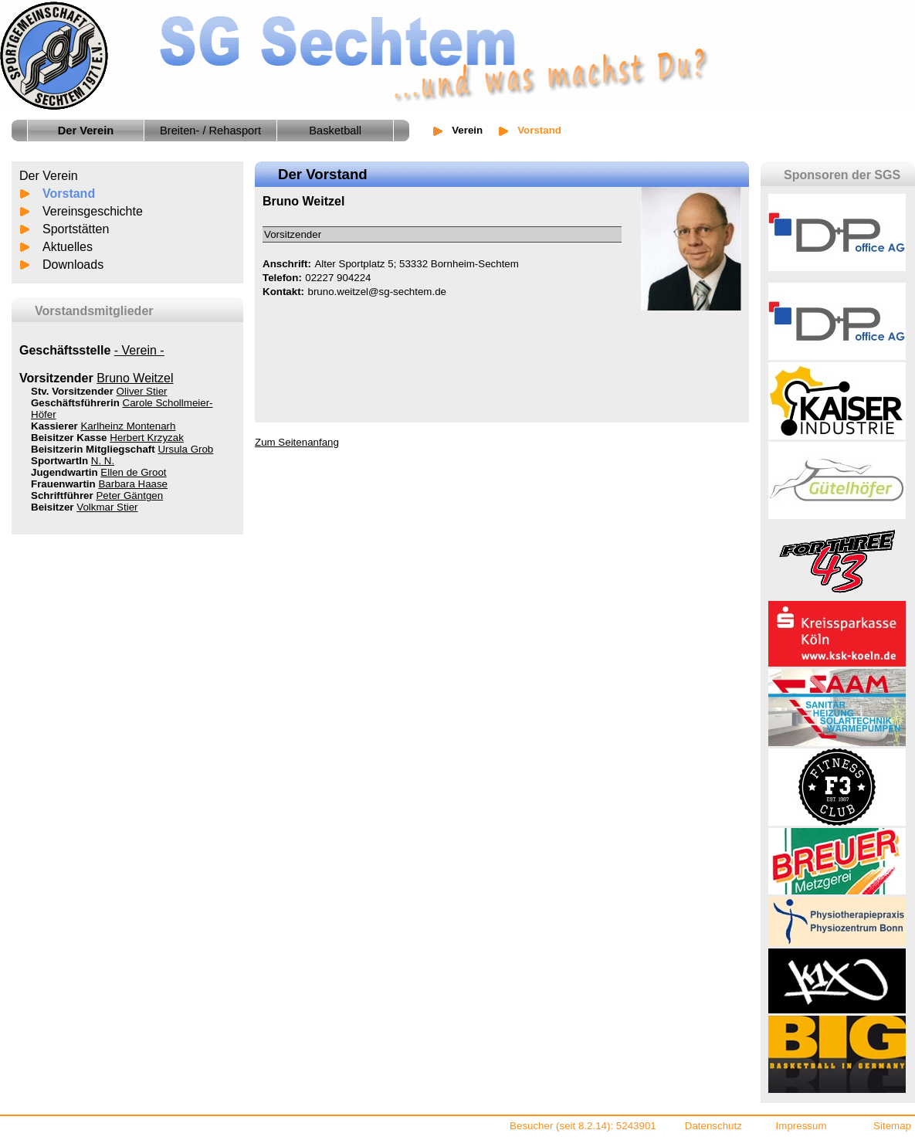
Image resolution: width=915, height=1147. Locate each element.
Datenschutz (713, 1126)
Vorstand (68, 193)
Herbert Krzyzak (147, 437)
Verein (467, 130)
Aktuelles (67, 246)
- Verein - (139, 350)
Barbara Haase (133, 484)
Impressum (801, 1126)
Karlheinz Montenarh (127, 426)
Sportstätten (75, 229)
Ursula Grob (185, 449)
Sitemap (892, 1126)
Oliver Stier (142, 391)
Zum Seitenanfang (297, 442)
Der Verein (48, 175)
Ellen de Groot (133, 472)
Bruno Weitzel (135, 378)
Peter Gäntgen (129, 495)
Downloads (72, 264)
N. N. (102, 461)
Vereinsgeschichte (92, 211)
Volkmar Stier (106, 507)
